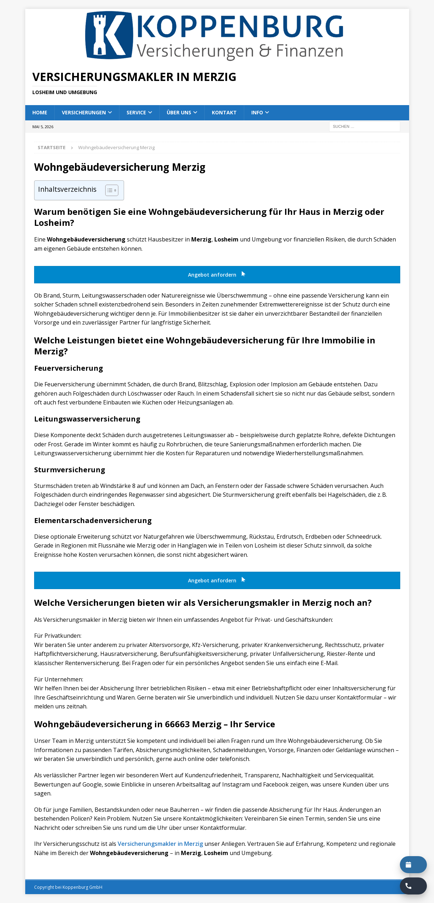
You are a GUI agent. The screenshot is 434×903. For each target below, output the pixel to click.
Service (136, 112)
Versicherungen (84, 112)
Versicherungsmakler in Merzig (160, 844)
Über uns (179, 112)
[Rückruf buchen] (413, 885)
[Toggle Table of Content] (108, 190)
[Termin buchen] (413, 864)
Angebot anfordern (217, 274)
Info (257, 112)
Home (39, 112)
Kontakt (224, 112)
